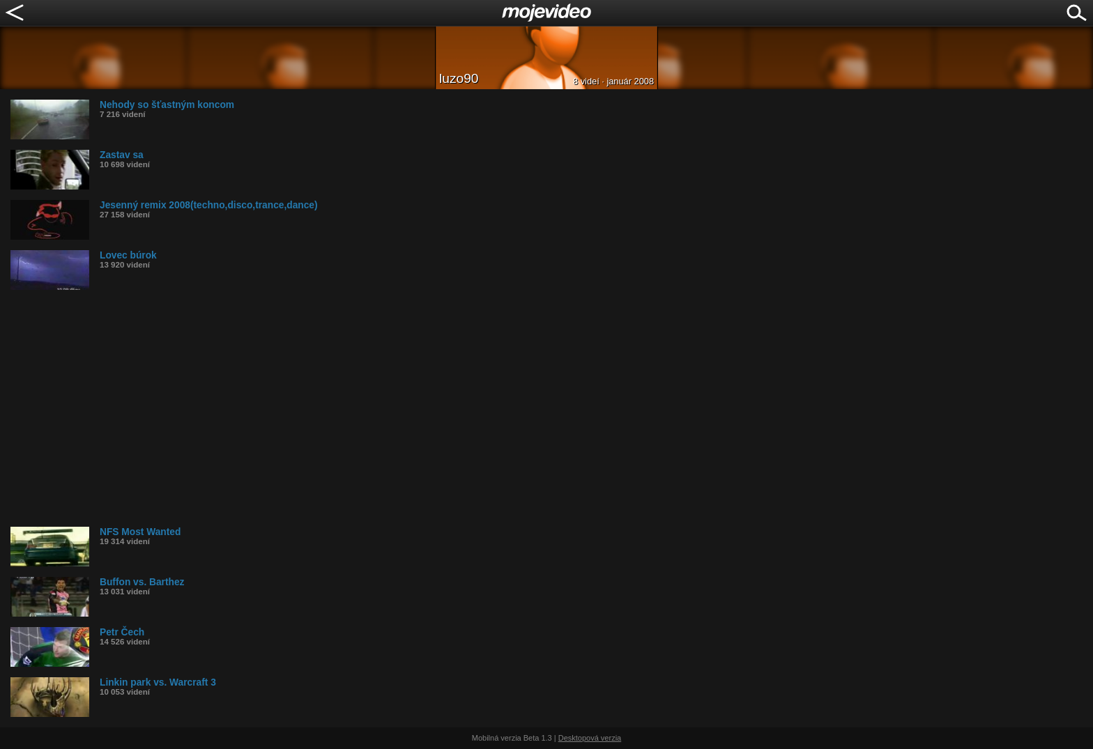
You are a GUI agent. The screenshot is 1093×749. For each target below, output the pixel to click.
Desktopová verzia (590, 738)
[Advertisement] (428, 408)
